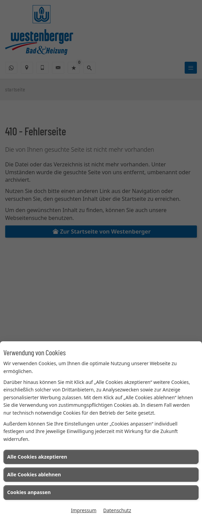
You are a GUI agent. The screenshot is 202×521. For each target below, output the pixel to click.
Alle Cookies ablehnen (34, 474)
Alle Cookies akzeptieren (37, 456)
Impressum (83, 510)
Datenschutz (117, 510)
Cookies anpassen (29, 492)
